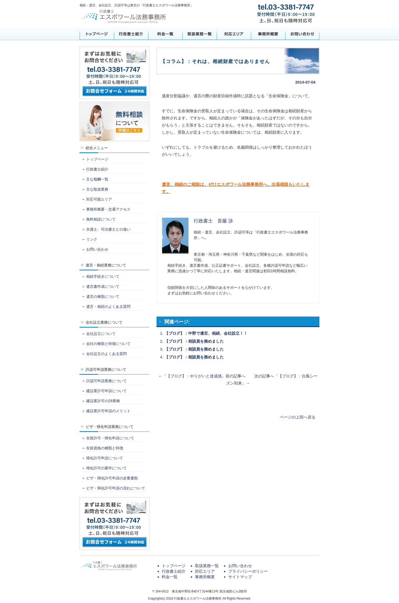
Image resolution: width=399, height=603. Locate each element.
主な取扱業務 (97, 189)
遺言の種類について (102, 296)
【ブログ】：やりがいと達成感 (194, 376)
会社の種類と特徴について (108, 344)
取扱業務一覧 (199, 34)
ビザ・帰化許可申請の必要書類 (112, 478)
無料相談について (101, 219)
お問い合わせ (302, 34)
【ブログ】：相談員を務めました (194, 341)
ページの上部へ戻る (297, 417)
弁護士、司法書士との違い (108, 229)
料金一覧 (165, 34)
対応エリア (234, 34)
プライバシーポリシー (248, 571)
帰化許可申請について (104, 458)
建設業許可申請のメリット (108, 411)
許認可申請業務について (106, 381)
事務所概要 (268, 34)
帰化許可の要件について (106, 468)
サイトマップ (240, 577)
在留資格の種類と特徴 (104, 448)
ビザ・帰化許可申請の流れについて (115, 488)
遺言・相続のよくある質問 (108, 306)
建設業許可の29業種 (103, 401)
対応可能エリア (99, 199)
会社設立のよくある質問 (106, 354)
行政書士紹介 (131, 34)
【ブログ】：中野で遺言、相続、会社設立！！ (205, 333)
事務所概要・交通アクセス (108, 209)
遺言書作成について (102, 286)
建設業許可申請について (106, 391)
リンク (91, 239)
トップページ (97, 34)
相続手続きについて (102, 276)
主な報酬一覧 (97, 179)
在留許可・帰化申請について (110, 438)
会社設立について (101, 334)
